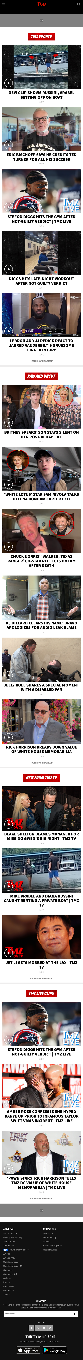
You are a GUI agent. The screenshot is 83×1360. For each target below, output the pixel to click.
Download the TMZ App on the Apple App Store (28, 1350)
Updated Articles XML (13, 1266)
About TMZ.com (10, 1233)
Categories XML (10, 1274)
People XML (8, 1286)
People (6, 1282)
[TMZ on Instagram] (50, 1328)
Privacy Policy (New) (12, 1237)
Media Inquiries (50, 1250)
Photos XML (8, 1290)
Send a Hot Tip (49, 1237)
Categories (8, 1270)
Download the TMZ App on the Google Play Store (54, 1350)
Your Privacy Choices (16, 1250)
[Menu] (4, 4)
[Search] (79, 4)
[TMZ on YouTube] (44, 1328)
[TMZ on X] (38, 1328)
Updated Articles (10, 1262)
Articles (6, 1254)
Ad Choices (8, 1246)
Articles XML (9, 1258)
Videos (6, 1294)
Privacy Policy (38, 1308)
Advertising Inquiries (52, 1246)
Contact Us (48, 1233)
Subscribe (75, 1314)
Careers (46, 1241)
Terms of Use (9, 1241)
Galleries (7, 1278)
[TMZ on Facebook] (31, 1328)
